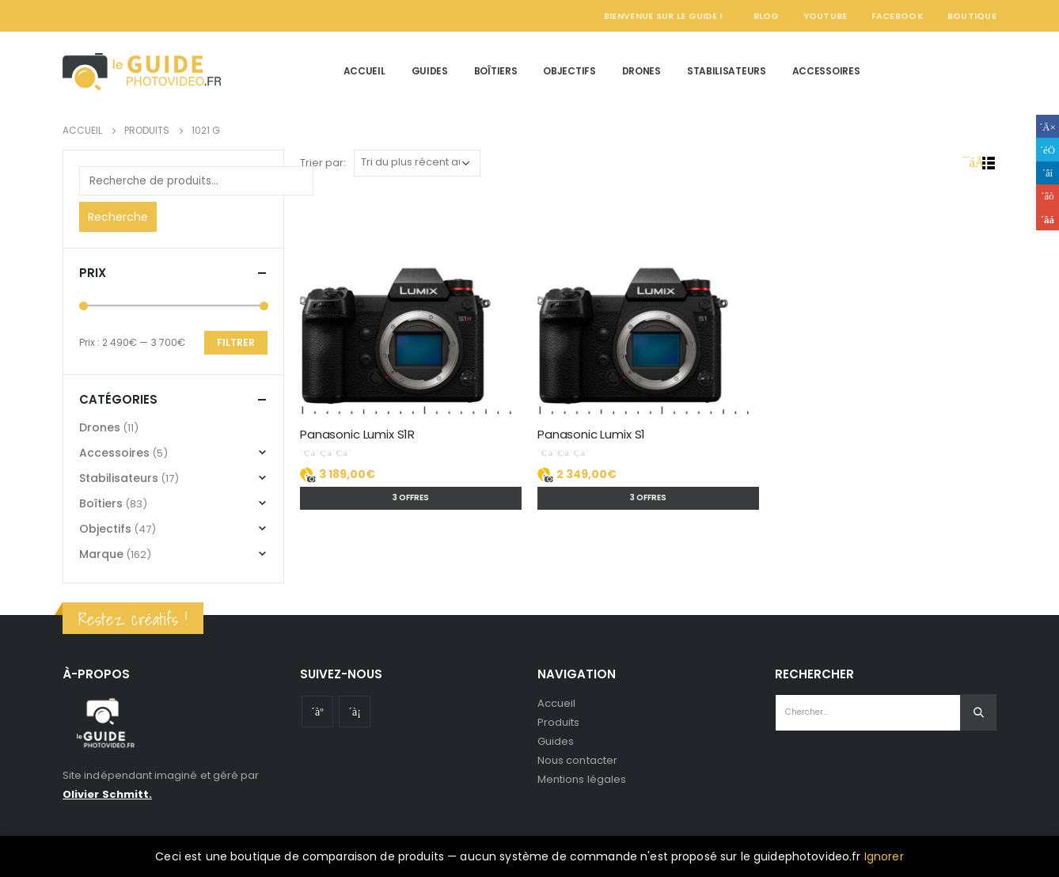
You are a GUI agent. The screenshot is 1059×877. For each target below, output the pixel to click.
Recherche (118, 217)
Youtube (317, 711)
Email (1047, 218)
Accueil (364, 71)
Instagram (354, 711)
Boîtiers (496, 71)
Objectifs (569, 71)
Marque (101, 554)
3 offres (411, 497)
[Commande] (417, 163)
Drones (641, 71)
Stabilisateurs (726, 71)
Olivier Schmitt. (107, 794)
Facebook (897, 15)
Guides (430, 71)
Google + (1047, 195)
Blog (766, 15)
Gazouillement (1047, 149)
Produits (558, 722)
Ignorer (884, 856)
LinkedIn (1047, 172)
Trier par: (323, 162)
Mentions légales (581, 779)
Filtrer (236, 342)
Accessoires (826, 71)
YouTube (825, 15)
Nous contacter (577, 760)
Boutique (971, 15)
